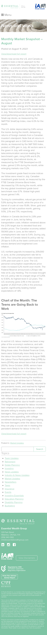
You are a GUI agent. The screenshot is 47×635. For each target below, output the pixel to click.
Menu (6, 15)
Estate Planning (12, 465)
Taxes (7, 485)
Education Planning (14, 499)
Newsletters (10, 482)
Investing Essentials (14, 495)
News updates (12, 471)
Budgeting (10, 505)
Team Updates (12, 458)
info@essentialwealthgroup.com (14, 540)
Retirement (10, 461)
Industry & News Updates (17, 475)
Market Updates (17, 443)
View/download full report (13, 53)
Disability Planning (13, 502)
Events (8, 492)
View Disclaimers (27, 558)
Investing (9, 468)
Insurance (9, 488)
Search (39, 449)
